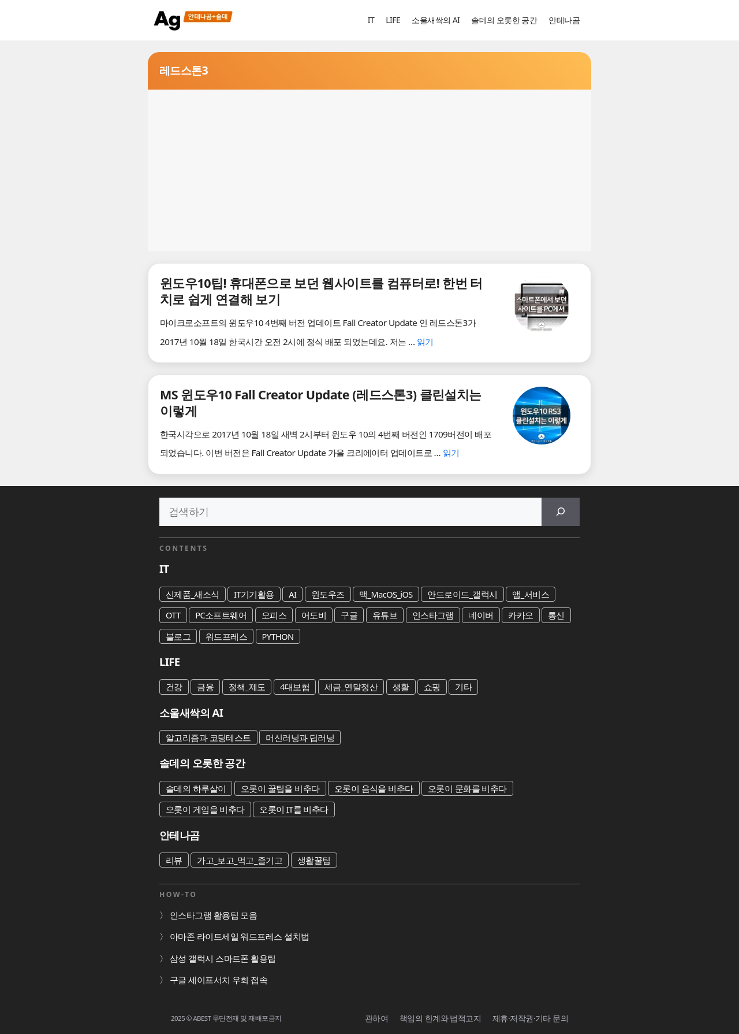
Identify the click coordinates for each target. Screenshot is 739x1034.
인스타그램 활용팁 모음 (213, 915)
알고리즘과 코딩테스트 (208, 737)
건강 (174, 686)
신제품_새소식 (192, 594)
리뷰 (174, 860)
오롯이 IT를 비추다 (294, 809)
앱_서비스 (530, 594)
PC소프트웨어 (221, 615)
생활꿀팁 (314, 860)
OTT (173, 615)
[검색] (561, 512)
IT (371, 19)
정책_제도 (247, 686)
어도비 (313, 615)
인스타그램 (433, 615)
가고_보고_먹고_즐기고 (239, 860)
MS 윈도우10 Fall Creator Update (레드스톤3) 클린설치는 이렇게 (321, 402)
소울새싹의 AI (436, 19)
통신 (556, 615)
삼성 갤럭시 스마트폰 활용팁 (223, 958)
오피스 (274, 615)
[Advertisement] (369, 170)
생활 (401, 686)
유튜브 (384, 615)
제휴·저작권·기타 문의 (530, 1018)
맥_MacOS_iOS (386, 594)
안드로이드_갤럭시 (462, 594)
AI (292, 594)
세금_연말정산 (351, 686)
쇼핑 (432, 686)
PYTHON (278, 636)
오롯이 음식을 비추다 (373, 788)
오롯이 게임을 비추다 (205, 809)
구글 (349, 615)
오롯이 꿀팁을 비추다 (280, 788)
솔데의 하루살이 (196, 788)
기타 (463, 686)
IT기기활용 (254, 594)
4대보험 (294, 686)
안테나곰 (564, 19)
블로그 (178, 636)
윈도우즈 (328, 594)
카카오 (520, 615)
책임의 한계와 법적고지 (440, 1018)
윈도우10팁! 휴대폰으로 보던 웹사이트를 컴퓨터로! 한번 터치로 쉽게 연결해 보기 (321, 291)
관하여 (376, 1018)
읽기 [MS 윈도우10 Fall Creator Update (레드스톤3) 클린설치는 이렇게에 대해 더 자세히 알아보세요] (451, 452)
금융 (205, 686)
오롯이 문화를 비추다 (467, 788)
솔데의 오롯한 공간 (504, 19)
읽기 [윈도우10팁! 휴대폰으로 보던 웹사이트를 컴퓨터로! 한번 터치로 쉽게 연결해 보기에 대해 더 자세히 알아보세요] (425, 341)
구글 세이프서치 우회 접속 (218, 979)
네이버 (480, 615)
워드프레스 (226, 636)
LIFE (393, 19)
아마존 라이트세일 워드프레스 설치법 (239, 936)
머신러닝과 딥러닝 (300, 737)
